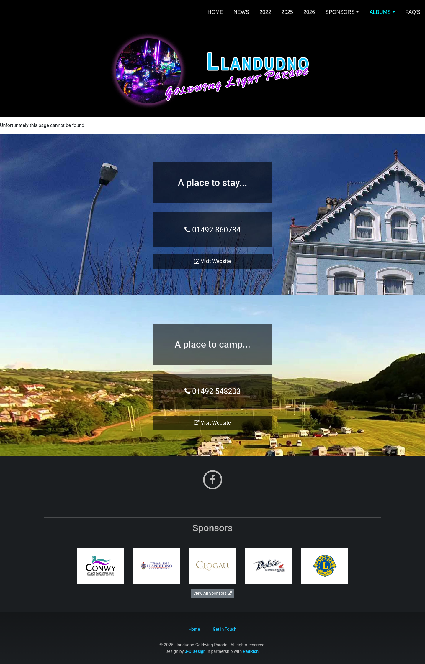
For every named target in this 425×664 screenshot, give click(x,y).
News (241, 12)
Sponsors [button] (340, 12)
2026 (309, 12)
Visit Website (212, 261)
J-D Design (195, 651)
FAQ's (413, 12)
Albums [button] (380, 12)
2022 (265, 12)
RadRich (251, 651)
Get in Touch (224, 629)
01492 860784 (212, 229)
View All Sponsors (212, 593)
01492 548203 (212, 391)
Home (215, 12)
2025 (287, 12)
